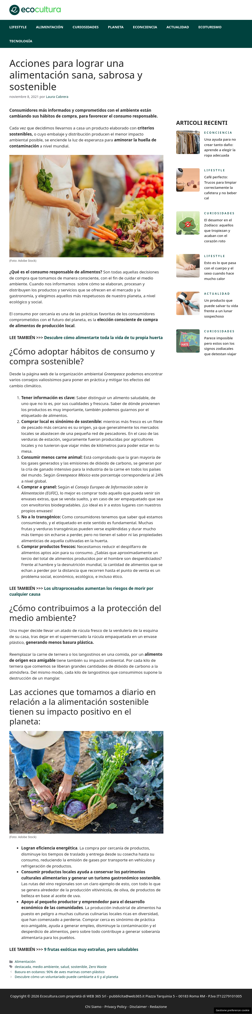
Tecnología (20, 41)
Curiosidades (86, 27)
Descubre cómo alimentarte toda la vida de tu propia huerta (103, 337)
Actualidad (177, 27)
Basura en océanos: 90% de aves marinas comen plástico (59, 972)
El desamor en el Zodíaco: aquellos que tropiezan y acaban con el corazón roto (219, 230)
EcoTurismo (209, 27)
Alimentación (49, 27)
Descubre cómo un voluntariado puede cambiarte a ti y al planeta (66, 977)
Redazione (158, 1006)
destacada (23, 966)
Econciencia (145, 27)
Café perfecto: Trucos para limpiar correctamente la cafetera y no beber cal (220, 187)
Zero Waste (98, 966)
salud (65, 966)
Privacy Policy (115, 1006)
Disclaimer (138, 1006)
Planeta (116, 27)
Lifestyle (18, 27)
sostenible (79, 966)
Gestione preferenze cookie (232, 1010)
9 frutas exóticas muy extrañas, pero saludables (91, 949)
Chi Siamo (93, 1006)
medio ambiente (46, 966)
